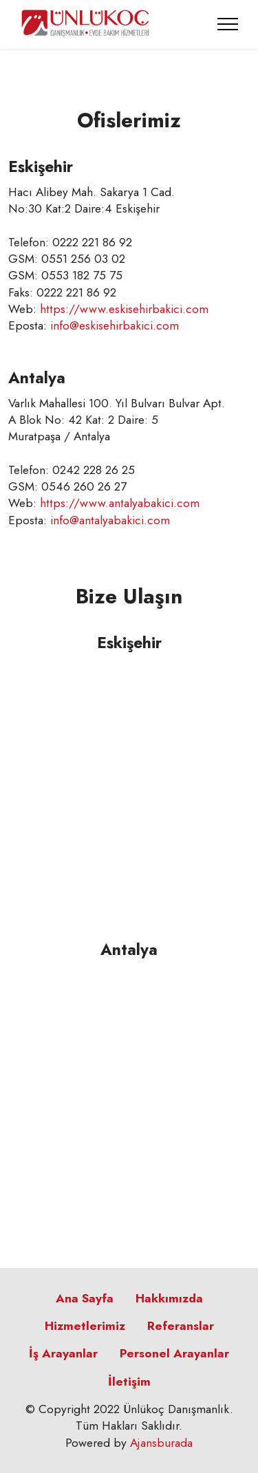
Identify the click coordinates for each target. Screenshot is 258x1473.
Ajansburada (161, 1443)
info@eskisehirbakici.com (114, 325)
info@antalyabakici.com (110, 520)
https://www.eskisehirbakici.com (124, 309)
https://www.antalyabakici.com (120, 503)
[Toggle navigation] (228, 24)
